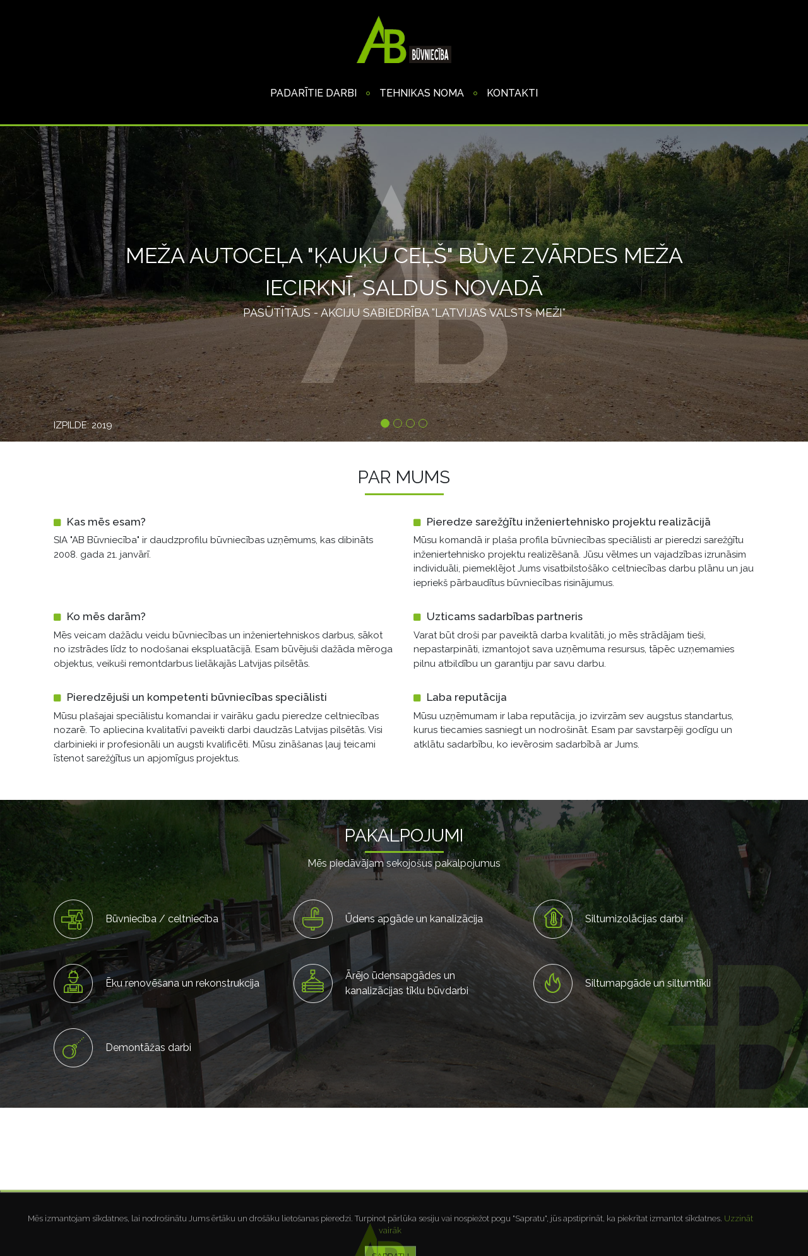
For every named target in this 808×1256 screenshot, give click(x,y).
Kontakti (512, 93)
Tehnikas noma (421, 93)
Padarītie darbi (313, 93)
